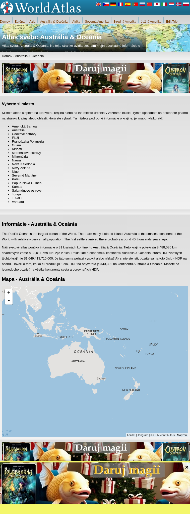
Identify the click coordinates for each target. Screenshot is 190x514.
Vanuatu (18, 202)
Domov (5, 21)
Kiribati (17, 149)
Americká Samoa (24, 126)
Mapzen (182, 435)
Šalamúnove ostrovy (27, 190)
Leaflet (131, 435)
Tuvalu (17, 198)
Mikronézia (20, 156)
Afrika (76, 21)
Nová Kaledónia (23, 164)
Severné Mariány (24, 175)
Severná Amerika (97, 21)
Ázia (32, 21)
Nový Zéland (21, 168)
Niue (15, 172)
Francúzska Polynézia (28, 141)
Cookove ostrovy (24, 134)
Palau (16, 179)
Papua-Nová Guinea (27, 183)
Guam (16, 145)
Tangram (143, 435)
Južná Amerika (151, 21)
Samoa (17, 187)
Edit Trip (171, 21)
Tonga (16, 194)
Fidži (15, 138)
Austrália (18, 130)
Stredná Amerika (124, 21)
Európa (20, 21)
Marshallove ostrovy (26, 153)
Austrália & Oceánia (54, 21)
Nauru (16, 160)
